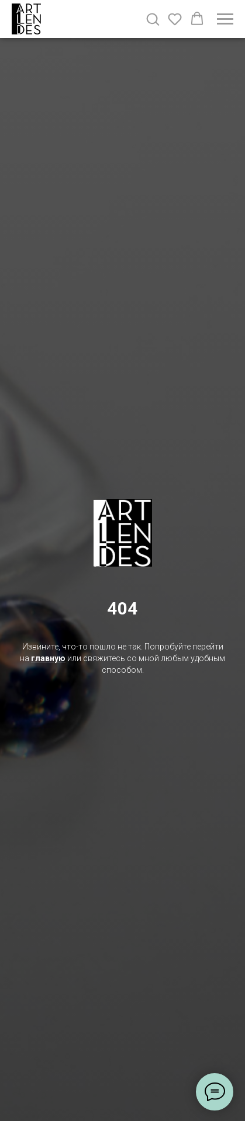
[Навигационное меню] (225, 19)
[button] (153, 19)
